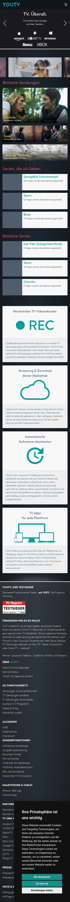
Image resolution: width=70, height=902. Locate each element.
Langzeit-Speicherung (14, 750)
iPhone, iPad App (12, 790)
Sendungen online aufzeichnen (19, 691)
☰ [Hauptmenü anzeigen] (65, 4)
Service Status (10, 672)
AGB (5, 727)
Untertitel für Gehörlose (16, 763)
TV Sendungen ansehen (15, 695)
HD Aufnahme (10, 758)
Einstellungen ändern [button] (42, 890)
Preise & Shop (10, 708)
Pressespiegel (10, 877)
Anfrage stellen (11, 896)
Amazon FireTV (10, 824)
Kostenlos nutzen (12, 712)
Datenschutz (9, 731)
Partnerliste (9, 809)
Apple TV (7, 832)
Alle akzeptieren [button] (42, 877)
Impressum (8, 736)
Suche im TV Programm (15, 704)
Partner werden (11, 814)
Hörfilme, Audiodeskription (17, 767)
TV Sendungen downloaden (18, 699)
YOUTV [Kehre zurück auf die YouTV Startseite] (11, 4)
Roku (5, 836)
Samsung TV (9, 849)
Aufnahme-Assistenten (15, 746)
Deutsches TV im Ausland (16, 776)
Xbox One (8, 841)
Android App (9, 795)
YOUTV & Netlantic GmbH (17, 676)
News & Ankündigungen (15, 667)
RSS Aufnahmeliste (13, 771)
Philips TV (7, 858)
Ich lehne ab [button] (42, 883)
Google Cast (9, 845)
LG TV (5, 854)
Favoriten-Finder (11, 754)
